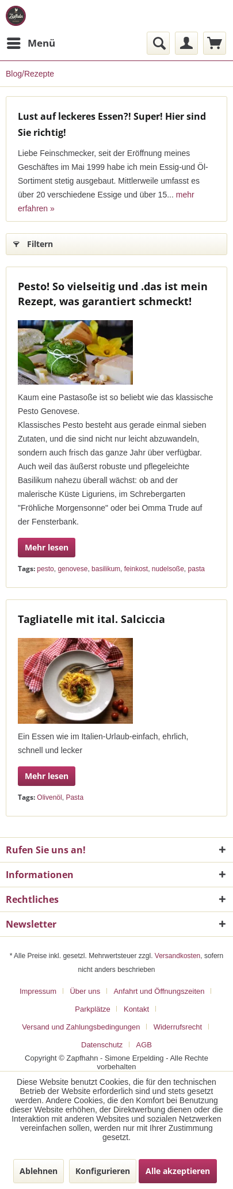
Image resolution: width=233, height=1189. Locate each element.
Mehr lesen (46, 547)
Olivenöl (49, 797)
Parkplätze (92, 1009)
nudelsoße (168, 569)
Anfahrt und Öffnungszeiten (158, 991)
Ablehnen (39, 1170)
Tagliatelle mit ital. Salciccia (91, 619)
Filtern (33, 242)
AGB (144, 1044)
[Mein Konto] (186, 43)
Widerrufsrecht (178, 1027)
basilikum (105, 569)
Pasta (74, 797)
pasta (196, 569)
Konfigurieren (102, 1170)
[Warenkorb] (214, 43)
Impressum (38, 991)
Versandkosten (177, 956)
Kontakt (136, 1009)
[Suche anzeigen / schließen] (158, 43)
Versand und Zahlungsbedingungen (81, 1027)
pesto (45, 569)
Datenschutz (102, 1044)
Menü (31, 42)
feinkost (136, 569)
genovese (72, 569)
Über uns (85, 991)
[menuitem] (30, 43)
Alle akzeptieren (178, 1170)
